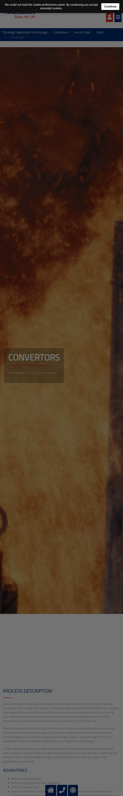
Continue (110, 6)
